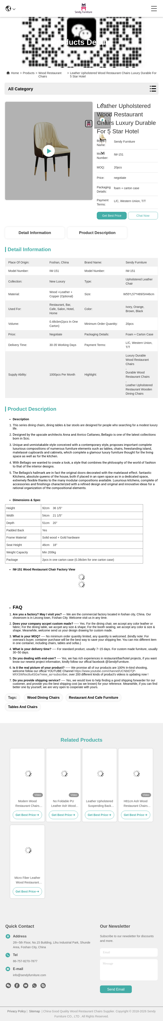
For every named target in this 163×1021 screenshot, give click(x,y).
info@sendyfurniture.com (29, 975)
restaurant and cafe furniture (93, 697)
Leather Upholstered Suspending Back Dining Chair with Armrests (99, 803)
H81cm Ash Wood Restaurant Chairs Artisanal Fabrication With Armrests (135, 803)
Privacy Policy (16, 1011)
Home (15, 73)
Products (29, 73)
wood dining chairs (43, 697)
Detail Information (34, 233)
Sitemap (34, 1011)
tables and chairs (23, 707)
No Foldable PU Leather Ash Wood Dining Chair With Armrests (63, 803)
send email (116, 989)
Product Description (97, 233)
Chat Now (142, 215)
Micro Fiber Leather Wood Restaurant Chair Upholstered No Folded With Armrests (27, 880)
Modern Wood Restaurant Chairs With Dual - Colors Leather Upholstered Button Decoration (27, 803)
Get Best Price (111, 215)
